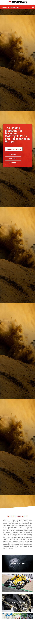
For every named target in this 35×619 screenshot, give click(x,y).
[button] (33, 7)
